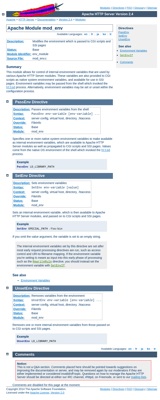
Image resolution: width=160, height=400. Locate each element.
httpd (10, 87)
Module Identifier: (19, 54)
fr (92, 34)
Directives (118, 7)
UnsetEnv (124, 39)
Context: (19, 118)
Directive (40, 102)
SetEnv (122, 35)
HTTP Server (26, 19)
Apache (10, 19)
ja (98, 34)
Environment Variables (133, 50)
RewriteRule (42, 261)
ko (104, 34)
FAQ (129, 7)
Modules (105, 7)
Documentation (46, 19)
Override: (19, 122)
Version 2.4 (65, 19)
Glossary (139, 7)
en (86, 34)
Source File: (15, 58)
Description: (15, 41)
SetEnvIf (126, 55)
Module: (19, 131)
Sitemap (152, 7)
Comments (126, 62)
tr (110, 34)
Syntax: (18, 113)
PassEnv (123, 32)
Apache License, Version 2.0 (47, 392)
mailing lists (138, 377)
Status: (12, 49)
